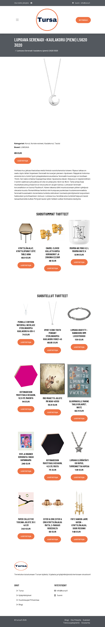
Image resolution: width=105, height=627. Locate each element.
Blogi (21, 604)
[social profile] (31, 3)
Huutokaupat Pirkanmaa (29, 600)
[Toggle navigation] (17, 20)
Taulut (57, 143)
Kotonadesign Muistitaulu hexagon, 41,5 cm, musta (52, 463)
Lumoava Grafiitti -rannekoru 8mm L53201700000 (79, 333)
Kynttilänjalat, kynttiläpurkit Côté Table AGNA (25, 251)
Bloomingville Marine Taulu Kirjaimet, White (79, 404)
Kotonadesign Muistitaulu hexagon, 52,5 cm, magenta (26, 395)
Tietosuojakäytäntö (71, 623)
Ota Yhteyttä (76, 620)
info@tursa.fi (85, 3)
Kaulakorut (49, 143)
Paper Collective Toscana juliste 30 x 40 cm (25, 522)
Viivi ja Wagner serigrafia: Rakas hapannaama (26, 457)
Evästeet (86, 620)
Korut (27, 143)
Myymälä (83, 20)
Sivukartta (85, 623)
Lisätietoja (23, 161)
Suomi (77, 3)
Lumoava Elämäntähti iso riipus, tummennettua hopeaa (79, 463)
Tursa (21, 590)
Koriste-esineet (37, 143)
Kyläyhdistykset (25, 595)
